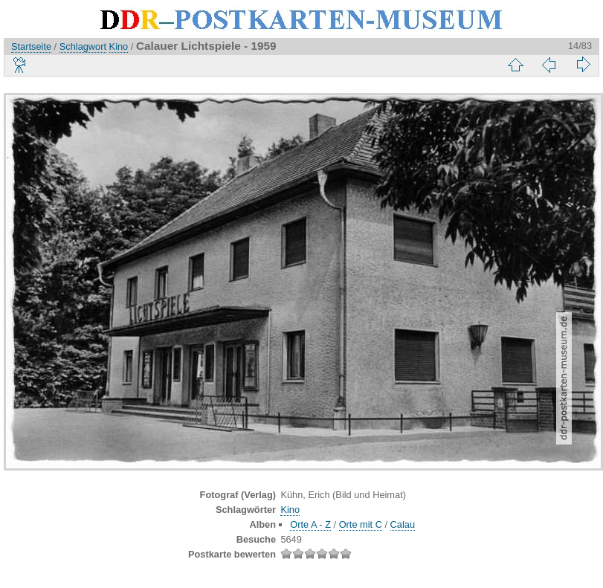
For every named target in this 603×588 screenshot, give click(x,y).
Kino (119, 46)
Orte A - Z (310, 524)
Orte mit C (360, 524)
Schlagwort (82, 46)
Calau (402, 524)
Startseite (31, 46)
